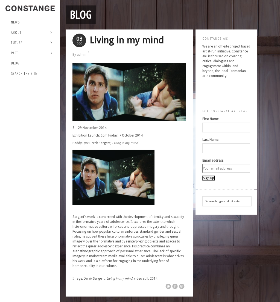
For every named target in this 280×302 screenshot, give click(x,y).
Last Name (210, 140)
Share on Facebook (175, 286)
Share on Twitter (168, 286)
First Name (210, 119)
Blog (15, 63)
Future (31, 43)
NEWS (15, 22)
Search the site (24, 73)
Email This (182, 286)
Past (31, 53)
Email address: (213, 160)
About (31, 32)
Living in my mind (127, 40)
